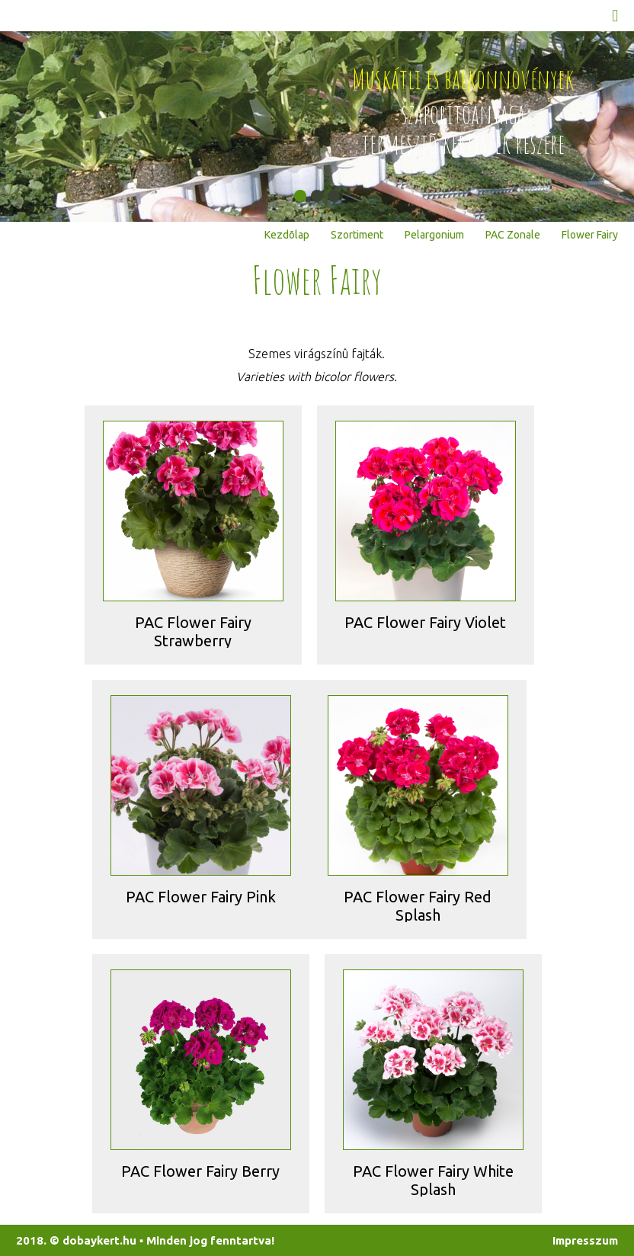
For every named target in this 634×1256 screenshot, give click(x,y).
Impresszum (585, 1240)
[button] (300, 196)
